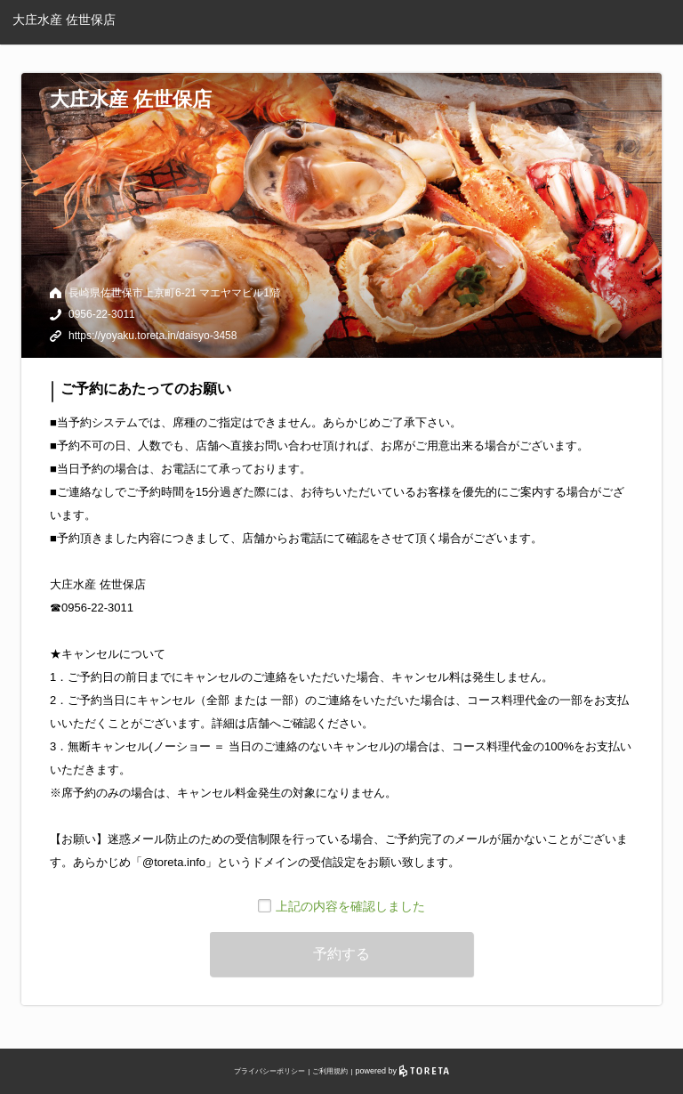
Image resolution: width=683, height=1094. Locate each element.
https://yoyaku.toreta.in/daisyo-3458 (152, 335)
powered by (402, 1070)
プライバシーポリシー (269, 1071)
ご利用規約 (330, 1071)
